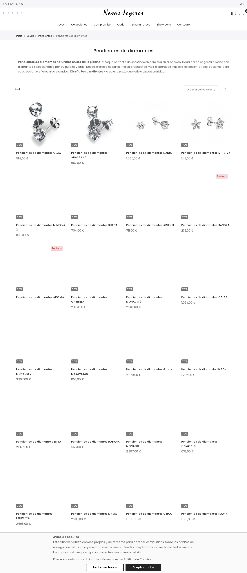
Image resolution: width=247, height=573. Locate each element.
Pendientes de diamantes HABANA (95, 441)
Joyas (30, 36)
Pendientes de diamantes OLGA (38, 153)
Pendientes (45, 36)
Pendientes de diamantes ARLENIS (150, 225)
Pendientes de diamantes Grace (149, 369)
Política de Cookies (137, 559)
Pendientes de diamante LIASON (204, 369)
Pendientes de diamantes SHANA (94, 225)
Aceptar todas (143, 567)
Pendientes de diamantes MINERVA (205, 153)
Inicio (19, 36)
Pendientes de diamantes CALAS (204, 297)
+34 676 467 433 (13, 3)
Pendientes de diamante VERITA (38, 441)
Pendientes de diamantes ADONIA (40, 297)
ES (242, 3)
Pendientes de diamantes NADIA (149, 153)
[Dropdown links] (236, 13)
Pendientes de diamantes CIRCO (149, 514)
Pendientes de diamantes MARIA (94, 514)
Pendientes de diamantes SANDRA (205, 225)
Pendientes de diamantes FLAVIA (204, 514)
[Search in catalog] (232, 13)
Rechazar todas (105, 567)
